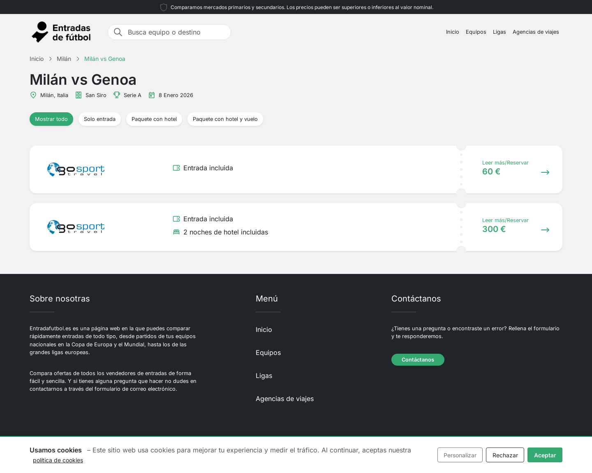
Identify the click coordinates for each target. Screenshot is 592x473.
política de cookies (58, 460)
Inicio (452, 32)
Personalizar (460, 455)
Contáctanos (418, 360)
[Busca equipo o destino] (177, 32)
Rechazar (505, 455)
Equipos (476, 32)
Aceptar (545, 455)
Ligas (499, 32)
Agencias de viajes (536, 32)
